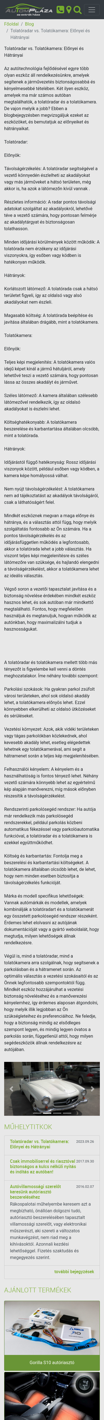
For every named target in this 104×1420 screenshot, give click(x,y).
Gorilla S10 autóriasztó (52, 1362)
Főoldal (11, 24)
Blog (29, 24)
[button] (11, 1089)
